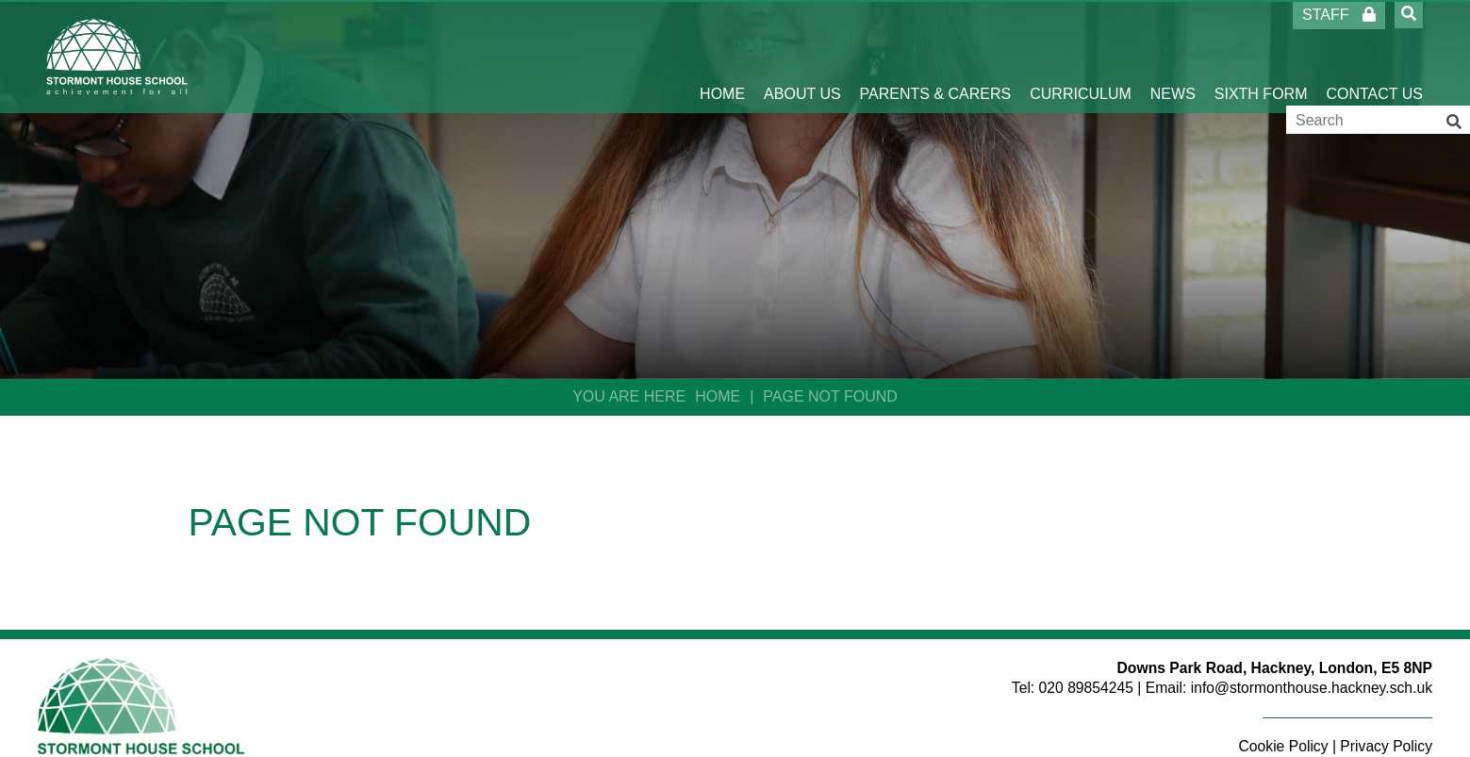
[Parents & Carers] (936, 56)
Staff (1339, 15)
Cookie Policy (1284, 746)
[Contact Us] (1374, 56)
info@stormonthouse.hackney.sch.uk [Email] (1311, 688)
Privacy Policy (1386, 746)
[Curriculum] (1080, 56)
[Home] (117, 56)
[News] (1173, 56)
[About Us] (802, 56)
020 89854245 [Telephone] (1086, 688)
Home (717, 396)
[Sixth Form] (1261, 56)
